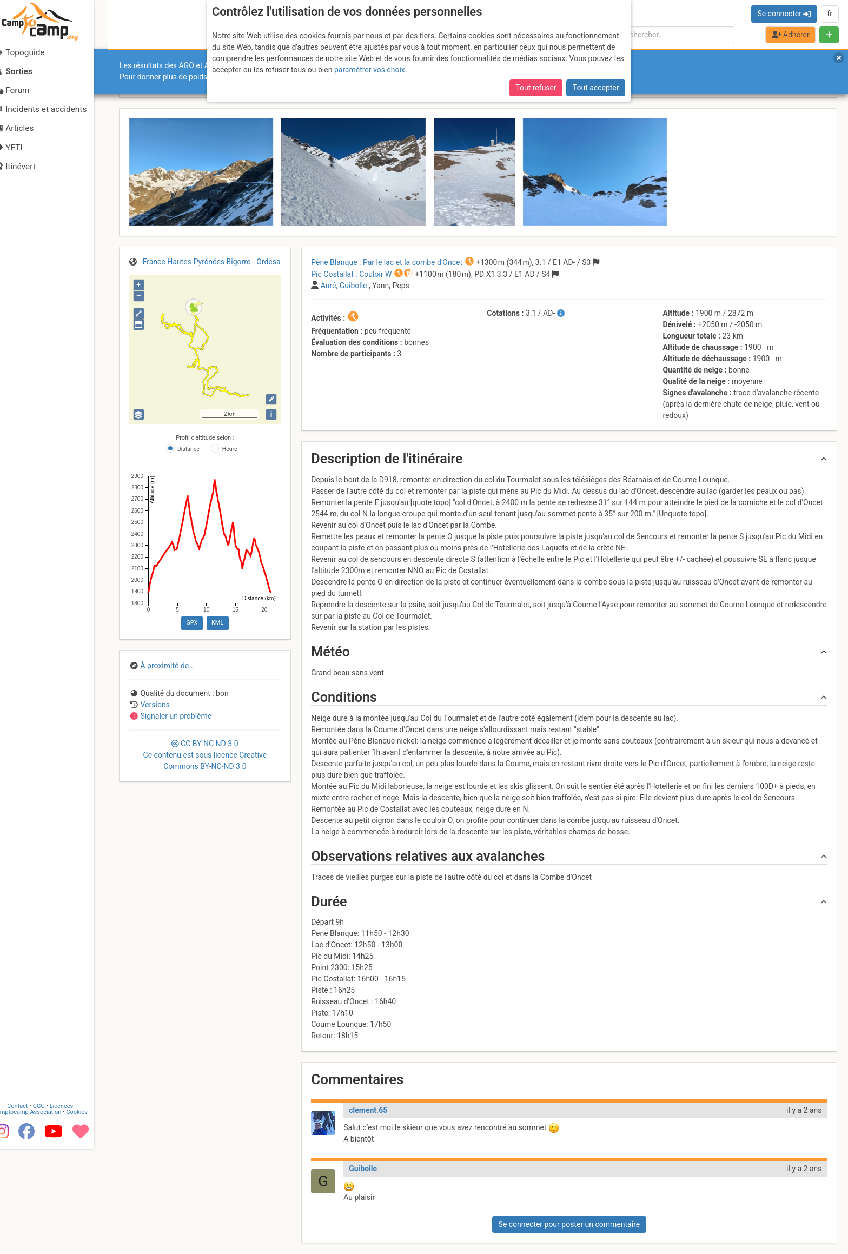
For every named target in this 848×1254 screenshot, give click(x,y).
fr (829, 13)
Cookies (90, 1216)
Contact (31, 1210)
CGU (53, 1210)
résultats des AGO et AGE (176, 65)
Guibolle (363, 1168)
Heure (229, 449)
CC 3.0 (205, 755)
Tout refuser (535, 87)
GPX (191, 622)
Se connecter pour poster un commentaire (569, 1224)
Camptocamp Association (40, 1216)
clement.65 (368, 1110)
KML (217, 622)
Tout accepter (596, 87)
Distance (188, 449)
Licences (75, 1210)
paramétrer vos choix (369, 69)
